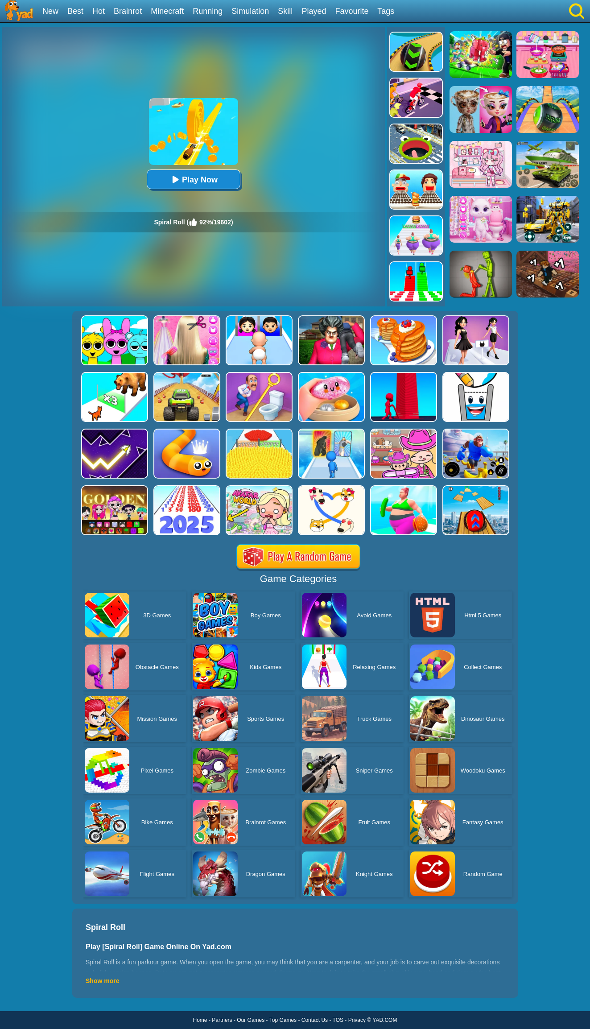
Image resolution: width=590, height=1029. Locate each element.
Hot (98, 11)
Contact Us (314, 1020)
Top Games (283, 1020)
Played (313, 11)
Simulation (250, 11)
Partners (222, 1020)
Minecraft (167, 11)
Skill (285, 11)
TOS (338, 1020)
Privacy (357, 1020)
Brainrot (128, 11)
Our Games (250, 1020)
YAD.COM (384, 1020)
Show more (102, 980)
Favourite (351, 11)
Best (75, 11)
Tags (385, 11)
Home (200, 1020)
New (50, 11)
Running (208, 11)
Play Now (193, 179)
